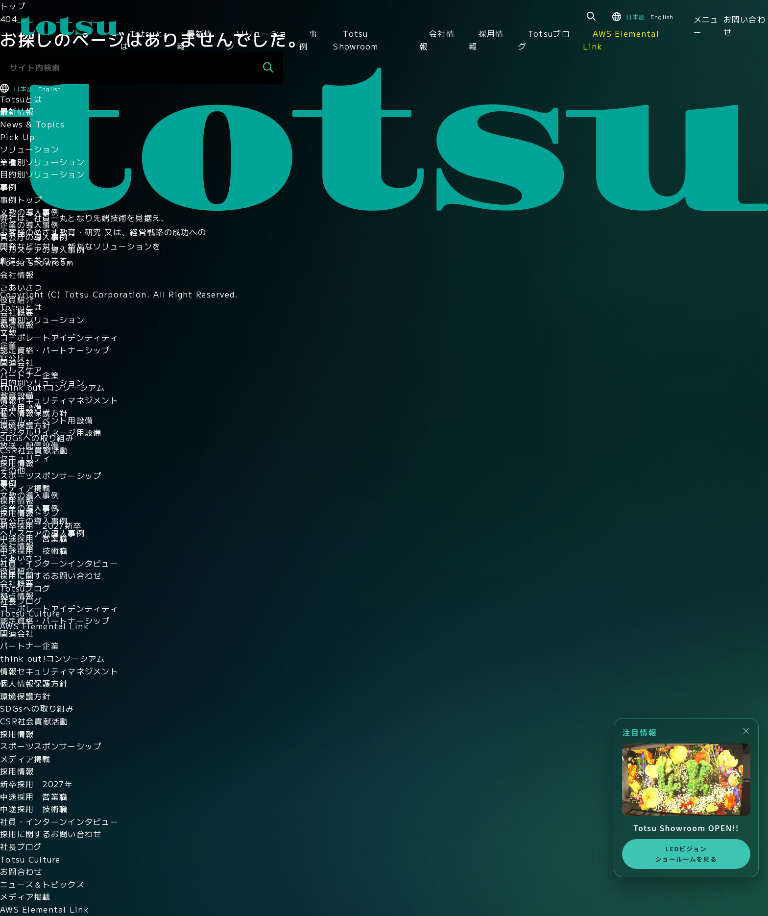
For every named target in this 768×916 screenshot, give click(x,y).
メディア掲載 (25, 488)
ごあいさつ (21, 287)
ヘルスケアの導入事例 (42, 249)
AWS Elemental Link (621, 39)
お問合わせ (21, 871)
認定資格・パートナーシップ (55, 350)
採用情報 (486, 39)
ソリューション (256, 39)
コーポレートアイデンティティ (59, 337)
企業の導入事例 (29, 224)
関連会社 (17, 362)
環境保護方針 (25, 425)
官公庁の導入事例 (34, 237)
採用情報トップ (29, 513)
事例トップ (21, 199)
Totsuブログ (544, 39)
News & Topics (32, 124)
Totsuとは (142, 39)
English (662, 16)
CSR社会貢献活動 (34, 450)
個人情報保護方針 (34, 413)
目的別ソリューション (42, 174)
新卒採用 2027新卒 (40, 525)
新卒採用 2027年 (36, 784)
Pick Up (17, 137)
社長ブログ (21, 601)
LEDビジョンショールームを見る (685, 853)
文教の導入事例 (29, 212)
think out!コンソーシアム (52, 387)
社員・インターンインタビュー (59, 563)
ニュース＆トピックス (42, 884)
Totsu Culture (30, 613)
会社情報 (437, 39)
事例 (308, 39)
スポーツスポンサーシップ (50, 475)
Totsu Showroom (355, 39)
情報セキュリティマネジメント (59, 400)
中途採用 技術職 (34, 550)
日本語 (636, 16)
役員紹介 (17, 299)
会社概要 (17, 312)
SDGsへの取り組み (37, 438)
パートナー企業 (29, 375)
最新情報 (194, 39)
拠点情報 (17, 324)
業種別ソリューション (42, 162)
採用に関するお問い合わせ (50, 575)
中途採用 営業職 (34, 538)
